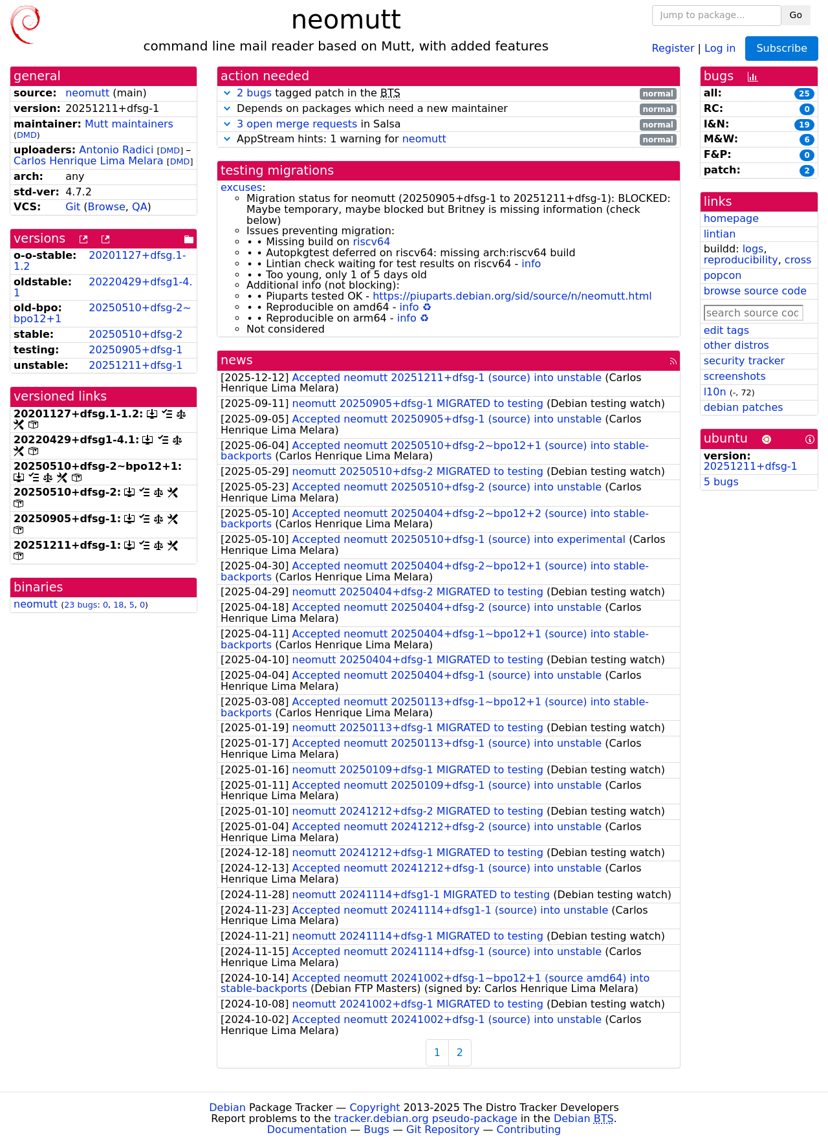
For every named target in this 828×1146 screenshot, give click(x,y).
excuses (241, 187)
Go (796, 15)
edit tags (726, 330)
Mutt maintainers (129, 124)
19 (804, 124)
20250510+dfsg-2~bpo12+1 (102, 313)
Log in (719, 47)
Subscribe (781, 48)
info (531, 264)
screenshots (735, 376)
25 (804, 93)
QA (139, 207)
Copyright (374, 1107)
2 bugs (254, 93)
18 (118, 605)
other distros (736, 345)
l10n (715, 392)
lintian (720, 234)
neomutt (87, 93)
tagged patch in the (449, 93)
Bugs (376, 1129)
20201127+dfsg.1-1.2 (100, 260)
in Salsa (449, 124)
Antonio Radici (116, 150)
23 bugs (80, 605)
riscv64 (371, 242)
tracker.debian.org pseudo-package (426, 1118)
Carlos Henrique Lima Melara (89, 161)
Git (72, 207)
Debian (227, 1107)
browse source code (755, 291)
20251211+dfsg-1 (135, 365)
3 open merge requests (297, 124)
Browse (106, 207)
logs (753, 249)
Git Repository (442, 1129)
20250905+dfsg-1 (135, 350)
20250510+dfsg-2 (135, 334)
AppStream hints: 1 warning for (449, 139)
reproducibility (741, 260)
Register (673, 47)
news (237, 360)
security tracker (744, 361)
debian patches (743, 407)
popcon (723, 275)
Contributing (529, 1129)
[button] (227, 93)
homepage (731, 218)
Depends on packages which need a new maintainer (449, 109)
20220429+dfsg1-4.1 (103, 287)
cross (798, 260)
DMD (27, 135)
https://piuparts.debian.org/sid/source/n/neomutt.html (512, 296)
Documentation (307, 1129)
